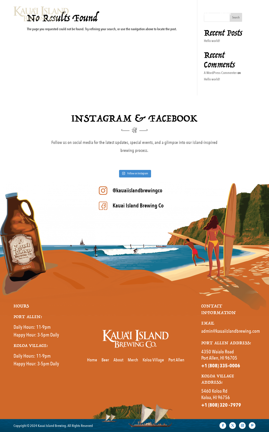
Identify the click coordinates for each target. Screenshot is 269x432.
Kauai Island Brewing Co (138, 205)
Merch (225, 14)
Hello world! (212, 40)
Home (158, 14)
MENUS (180, 14)
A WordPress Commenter (220, 72)
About (247, 14)
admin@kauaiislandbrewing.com (230, 331)
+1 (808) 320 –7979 (221, 405)
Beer (205, 14)
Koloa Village (153, 360)
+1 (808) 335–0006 (220, 365)
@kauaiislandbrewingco (137, 190)
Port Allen (176, 360)
